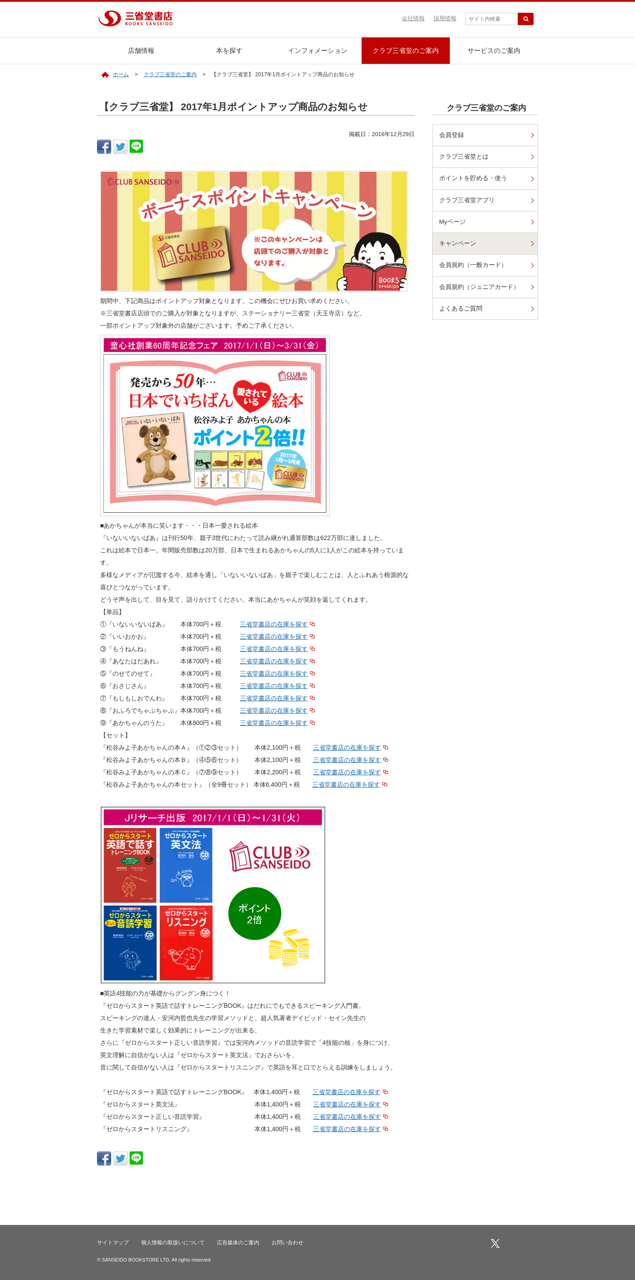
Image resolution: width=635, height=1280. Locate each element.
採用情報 (444, 18)
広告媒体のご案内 (238, 1242)
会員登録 (451, 135)
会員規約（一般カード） (473, 266)
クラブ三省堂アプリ (467, 200)
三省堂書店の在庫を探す (274, 624)
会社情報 (413, 18)
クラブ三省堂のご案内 (406, 50)
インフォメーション (317, 50)
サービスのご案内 (493, 50)
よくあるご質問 (460, 309)
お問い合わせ (287, 1242)
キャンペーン (457, 243)
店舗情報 (141, 50)
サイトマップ (113, 1242)
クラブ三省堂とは (464, 156)
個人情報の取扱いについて (173, 1242)
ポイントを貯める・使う (473, 178)
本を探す (229, 50)
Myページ (452, 222)
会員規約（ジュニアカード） (479, 287)
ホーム (121, 74)
